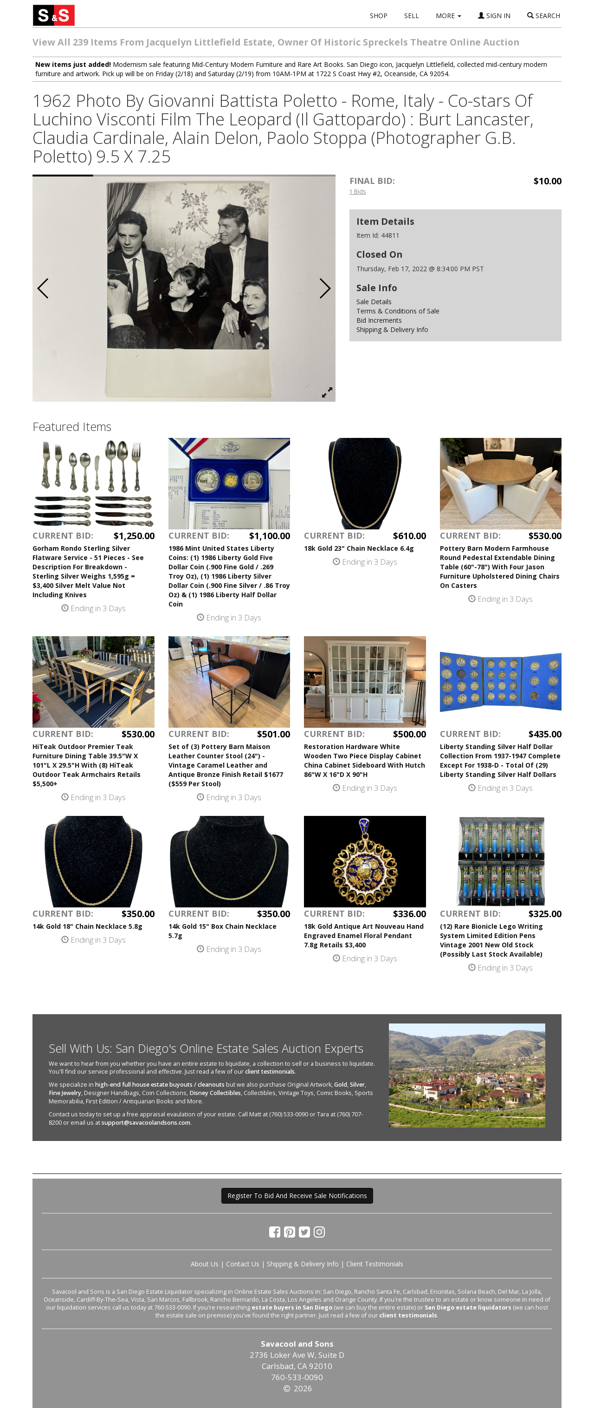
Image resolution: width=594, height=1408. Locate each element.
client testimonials (270, 1072)
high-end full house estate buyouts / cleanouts (160, 1085)
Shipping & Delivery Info (392, 329)
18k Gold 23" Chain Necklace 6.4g (359, 548)
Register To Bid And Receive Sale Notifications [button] (297, 1195)
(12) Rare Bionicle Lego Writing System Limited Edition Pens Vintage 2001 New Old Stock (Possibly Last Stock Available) (491, 940)
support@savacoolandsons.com (146, 1123)
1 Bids (357, 191)
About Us (205, 1263)
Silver (357, 1085)
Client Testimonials (374, 1263)
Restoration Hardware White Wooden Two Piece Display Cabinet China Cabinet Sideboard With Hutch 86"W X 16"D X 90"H (364, 760)
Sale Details (374, 301)
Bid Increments (379, 320)
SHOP (378, 15)
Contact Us (242, 1263)
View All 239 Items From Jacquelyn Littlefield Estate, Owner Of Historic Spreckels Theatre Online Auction (275, 42)
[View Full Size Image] (327, 393)
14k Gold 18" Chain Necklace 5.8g (87, 926)
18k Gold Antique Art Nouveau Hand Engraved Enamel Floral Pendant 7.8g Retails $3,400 (364, 935)
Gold (340, 1085)
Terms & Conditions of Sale (397, 310)
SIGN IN (494, 15)
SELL (411, 15)
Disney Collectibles (215, 1093)
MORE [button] (448, 15)
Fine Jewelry (65, 1093)
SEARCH (543, 15)
